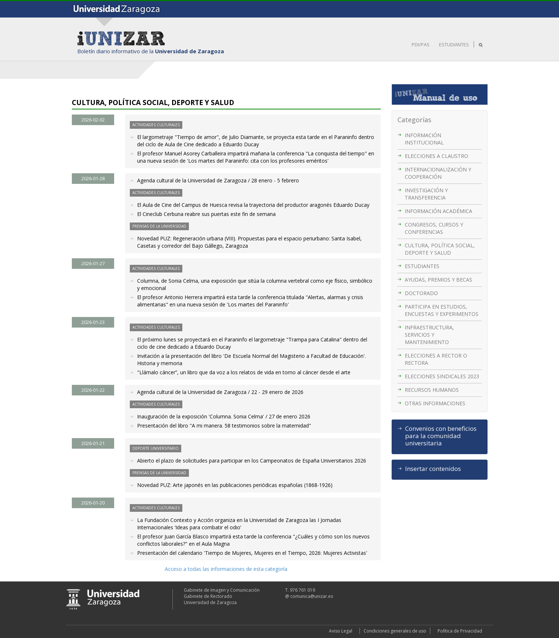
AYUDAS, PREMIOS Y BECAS (438, 279)
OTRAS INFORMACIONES (435, 403)
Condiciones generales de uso (395, 631)
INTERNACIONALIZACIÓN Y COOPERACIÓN (438, 173)
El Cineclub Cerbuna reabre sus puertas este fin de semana (206, 213)
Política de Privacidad (460, 631)
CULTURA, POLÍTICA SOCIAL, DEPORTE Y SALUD (440, 249)
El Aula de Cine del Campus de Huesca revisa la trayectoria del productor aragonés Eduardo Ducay (253, 204)
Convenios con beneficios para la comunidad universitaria (441, 436)
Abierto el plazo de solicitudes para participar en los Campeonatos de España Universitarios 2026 (251, 460)
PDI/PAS (421, 44)
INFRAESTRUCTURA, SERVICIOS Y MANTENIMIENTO (429, 334)
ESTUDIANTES (454, 44)
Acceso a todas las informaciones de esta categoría (226, 568)
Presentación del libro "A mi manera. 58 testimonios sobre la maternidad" (224, 425)
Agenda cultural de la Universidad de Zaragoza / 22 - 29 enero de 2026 (220, 391)
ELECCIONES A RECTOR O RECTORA (436, 359)
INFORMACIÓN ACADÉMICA (438, 211)
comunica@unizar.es (311, 596)
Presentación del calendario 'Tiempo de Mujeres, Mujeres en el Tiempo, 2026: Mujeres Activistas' (252, 552)
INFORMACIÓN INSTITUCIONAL (424, 139)
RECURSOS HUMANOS (432, 389)
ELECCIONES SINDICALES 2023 (442, 376)
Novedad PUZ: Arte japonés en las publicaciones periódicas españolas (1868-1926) (235, 485)
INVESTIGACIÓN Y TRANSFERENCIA (426, 194)
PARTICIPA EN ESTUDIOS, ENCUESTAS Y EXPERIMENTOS (441, 310)
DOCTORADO (421, 293)
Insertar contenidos (433, 468)
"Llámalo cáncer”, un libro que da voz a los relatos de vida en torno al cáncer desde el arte (243, 372)
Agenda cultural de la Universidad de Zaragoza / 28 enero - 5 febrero (218, 180)
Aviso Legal (340, 631)
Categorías (414, 119)
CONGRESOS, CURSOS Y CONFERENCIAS (434, 228)
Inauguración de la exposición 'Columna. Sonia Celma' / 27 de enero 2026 (223, 416)
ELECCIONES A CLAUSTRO (436, 155)
